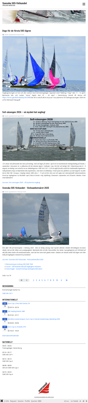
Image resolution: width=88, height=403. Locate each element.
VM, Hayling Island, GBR (16, 311)
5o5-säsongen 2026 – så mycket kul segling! (23, 112)
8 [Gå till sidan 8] (50, 280)
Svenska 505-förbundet (14, 3)
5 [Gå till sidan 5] (42, 280)
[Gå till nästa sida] (61, 280)
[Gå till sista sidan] (66, 280)
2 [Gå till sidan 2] (33, 280)
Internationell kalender (10, 336)
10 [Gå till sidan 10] (57, 280)
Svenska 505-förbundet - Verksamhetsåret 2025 (25, 188)
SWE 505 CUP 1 (7, 293)
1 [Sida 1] (30, 280)
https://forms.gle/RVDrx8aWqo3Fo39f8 (16, 97)
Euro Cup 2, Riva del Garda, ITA (19, 303)
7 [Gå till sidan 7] (47, 280)
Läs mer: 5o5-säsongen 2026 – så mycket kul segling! (21, 182)
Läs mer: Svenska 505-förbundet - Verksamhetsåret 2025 (22, 259)
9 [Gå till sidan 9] (53, 280)
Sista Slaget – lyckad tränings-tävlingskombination (24, 269)
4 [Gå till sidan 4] (39, 280)
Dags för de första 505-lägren (16, 30)
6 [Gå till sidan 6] (44, 280)
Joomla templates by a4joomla (44, 397)
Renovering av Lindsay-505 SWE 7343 (19, 264)
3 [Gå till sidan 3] (36, 280)
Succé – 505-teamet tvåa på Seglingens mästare (23, 266)
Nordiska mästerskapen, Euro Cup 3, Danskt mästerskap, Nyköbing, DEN (34, 319)
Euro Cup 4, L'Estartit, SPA (17, 327)
